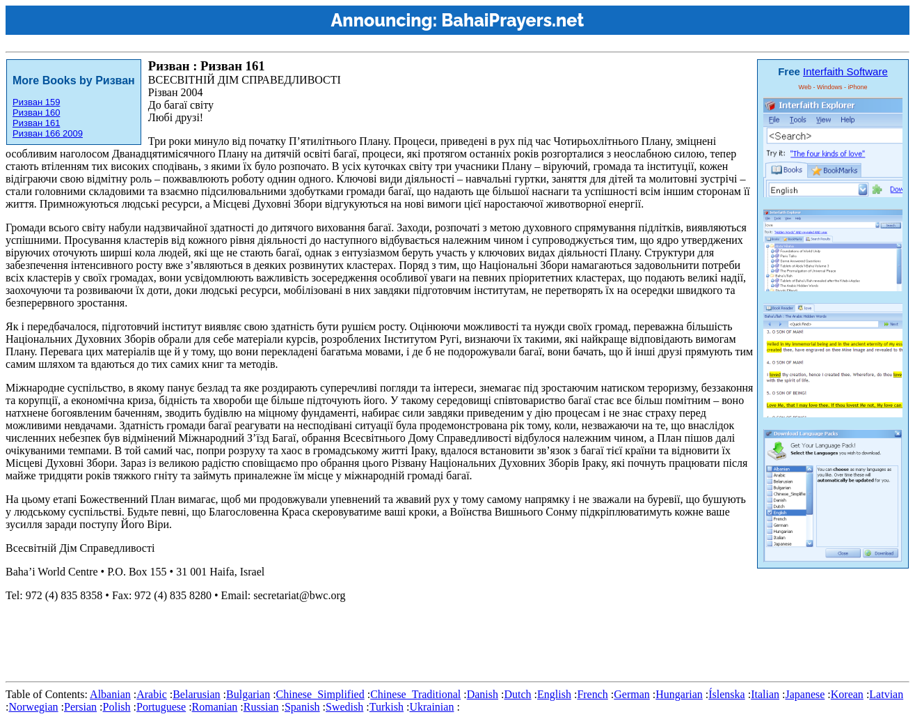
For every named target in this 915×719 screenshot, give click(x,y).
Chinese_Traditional (415, 694)
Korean (847, 694)
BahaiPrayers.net (512, 20)
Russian (261, 707)
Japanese (805, 694)
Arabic (151, 694)
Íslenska (726, 694)
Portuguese (161, 707)
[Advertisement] (259, 644)
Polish (117, 707)
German (632, 694)
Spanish (302, 707)
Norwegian (33, 707)
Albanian (110, 694)
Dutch (517, 694)
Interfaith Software (845, 71)
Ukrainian (431, 707)
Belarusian (196, 694)
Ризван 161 (36, 123)
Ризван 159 (36, 102)
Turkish (386, 707)
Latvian (886, 694)
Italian (765, 694)
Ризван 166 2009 (48, 133)
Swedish (344, 707)
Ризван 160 (36, 112)
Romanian (215, 707)
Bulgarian (248, 694)
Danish (482, 694)
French (592, 694)
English (554, 694)
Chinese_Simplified (320, 694)
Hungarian (679, 694)
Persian (80, 707)
